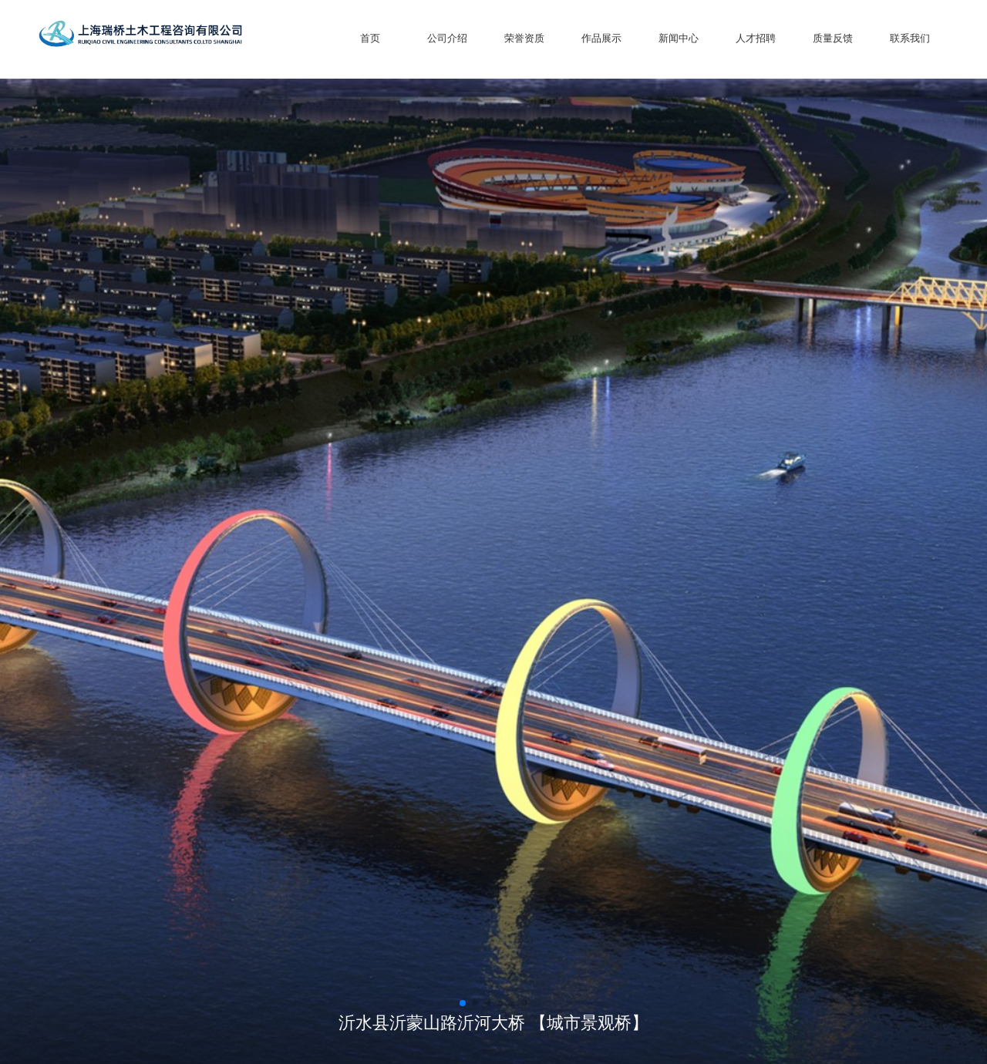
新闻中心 (679, 38)
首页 (370, 38)
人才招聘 (756, 38)
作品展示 (601, 38)
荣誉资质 (524, 38)
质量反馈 (833, 38)
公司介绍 (447, 38)
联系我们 (910, 38)
